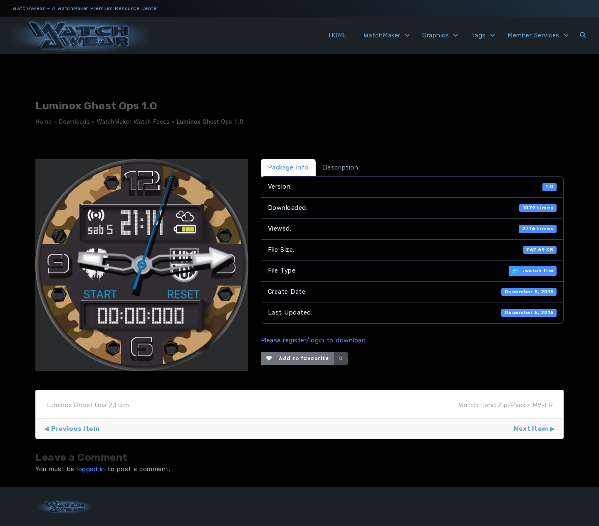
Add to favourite (297, 358)
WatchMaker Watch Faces (133, 121)
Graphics (435, 35)
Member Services (533, 35)
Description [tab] (341, 167)
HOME (338, 35)
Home (43, 121)
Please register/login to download (313, 340)
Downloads (74, 121)
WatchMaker (382, 35)
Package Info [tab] (288, 167)
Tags (478, 35)
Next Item (531, 429)
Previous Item (75, 429)
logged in (91, 469)
